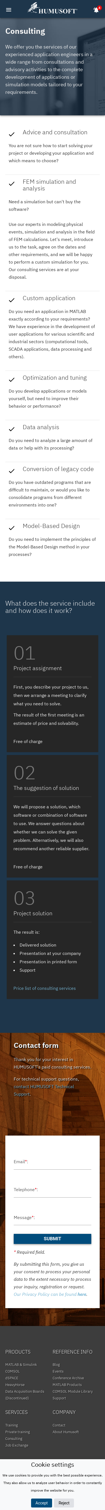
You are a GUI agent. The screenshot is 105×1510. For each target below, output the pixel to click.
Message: (24, 1217)
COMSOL (12, 1371)
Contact (59, 1425)
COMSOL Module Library (73, 1391)
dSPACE (11, 1378)
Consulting (13, 1438)
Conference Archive (68, 1378)
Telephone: (26, 1189)
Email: (21, 1161)
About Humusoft (66, 1432)
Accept (42, 1503)
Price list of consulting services (44, 988)
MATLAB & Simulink (21, 1364)
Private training (17, 1432)
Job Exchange (16, 1445)
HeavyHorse (15, 1384)
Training (11, 1425)
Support (59, 1398)
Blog (56, 1364)
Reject (64, 1503)
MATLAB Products (67, 1384)
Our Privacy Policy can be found (50, 1294)
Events (58, 1371)
